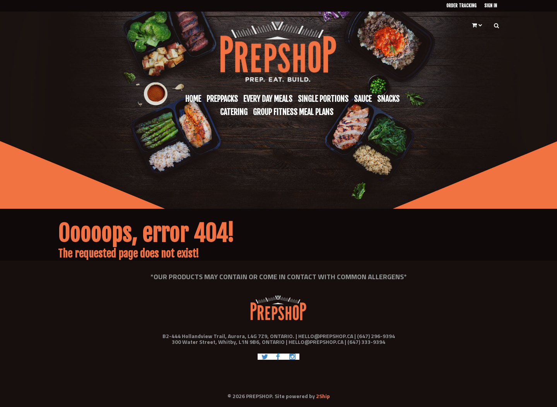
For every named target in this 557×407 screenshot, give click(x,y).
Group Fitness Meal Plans (293, 112)
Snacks (388, 99)
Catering (234, 112)
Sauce (363, 99)
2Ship (323, 396)
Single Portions (323, 99)
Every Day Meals (267, 99)
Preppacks (222, 99)
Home (193, 99)
